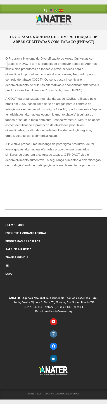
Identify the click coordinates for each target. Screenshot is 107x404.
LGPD (9, 273)
